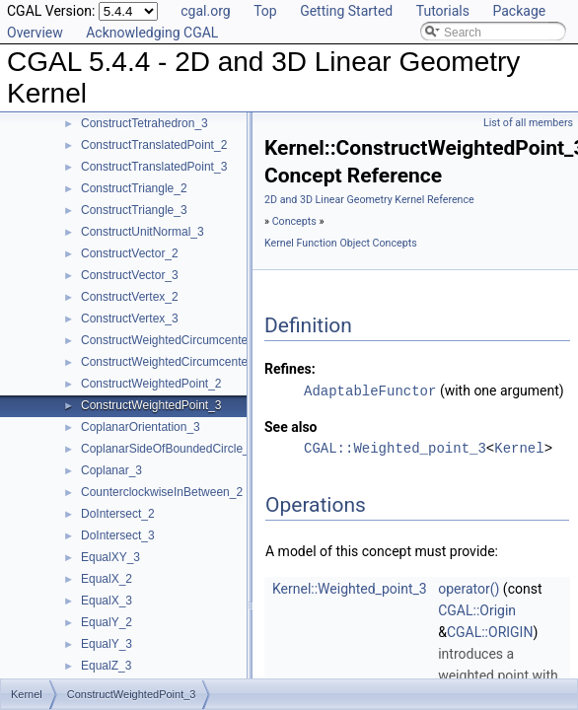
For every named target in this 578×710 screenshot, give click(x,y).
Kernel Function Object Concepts (340, 243)
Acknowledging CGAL (152, 32)
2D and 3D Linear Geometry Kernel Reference (369, 199)
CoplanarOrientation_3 (140, 427)
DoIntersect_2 (118, 514)
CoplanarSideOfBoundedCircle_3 (168, 449)
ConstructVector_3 (130, 275)
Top (265, 11)
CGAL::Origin (477, 609)
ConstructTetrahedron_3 (144, 123)
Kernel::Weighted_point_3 (349, 588)
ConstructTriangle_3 (134, 210)
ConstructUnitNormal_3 (142, 232)
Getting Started (346, 11)
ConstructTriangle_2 (134, 188)
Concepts (294, 221)
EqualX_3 (106, 600)
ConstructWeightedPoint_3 (151, 405)
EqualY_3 (106, 644)
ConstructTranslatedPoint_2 (154, 145)
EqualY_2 (106, 622)
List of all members (528, 122)
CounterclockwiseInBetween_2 (162, 492)
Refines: (290, 369)
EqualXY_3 (110, 557)
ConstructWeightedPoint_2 (151, 383)
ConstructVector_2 (130, 253)
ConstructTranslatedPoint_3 (154, 167)
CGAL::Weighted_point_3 (395, 447)
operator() (468, 588)
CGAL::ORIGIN (490, 631)
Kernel (518, 447)
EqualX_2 (106, 579)
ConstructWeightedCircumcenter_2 (173, 340)
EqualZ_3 (106, 666)
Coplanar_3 (111, 470)
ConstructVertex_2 (130, 297)
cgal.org (205, 11)
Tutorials (443, 11)
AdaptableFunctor (370, 390)
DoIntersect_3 (118, 535)
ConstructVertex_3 (130, 318)
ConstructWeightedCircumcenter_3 (173, 362)
